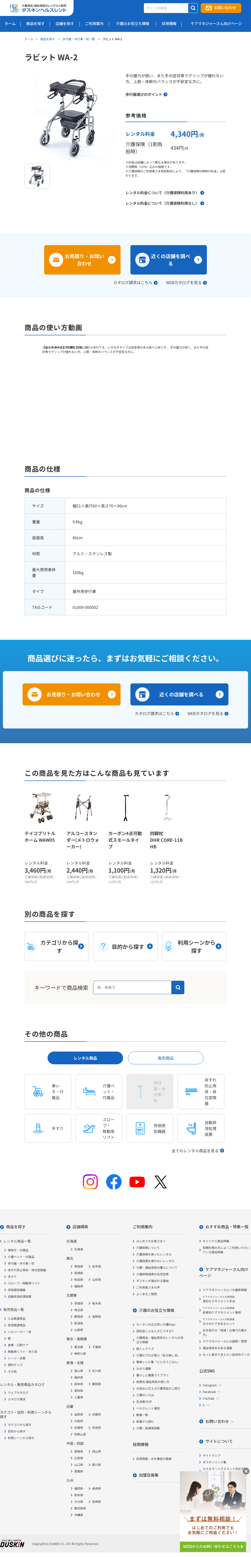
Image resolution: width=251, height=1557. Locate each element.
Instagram (210, 1385)
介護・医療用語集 (148, 1428)
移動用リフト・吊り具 (22, 1352)
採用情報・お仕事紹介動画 (154, 1459)
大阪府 (78, 1421)
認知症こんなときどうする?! (155, 1331)
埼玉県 (78, 1310)
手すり (12, 1277)
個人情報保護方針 (214, 1480)
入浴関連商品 (16, 1318)
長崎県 (96, 1488)
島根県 (78, 1451)
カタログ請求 (16, 1399)
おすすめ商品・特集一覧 (227, 1227)
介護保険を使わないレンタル (155, 1261)
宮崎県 (96, 1502)
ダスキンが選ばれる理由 (152, 1281)
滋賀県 (78, 1414)
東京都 (78, 1347)
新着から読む (145, 1421)
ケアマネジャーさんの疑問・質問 (225, 1341)
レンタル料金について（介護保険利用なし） (162, 203)
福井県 (78, 1377)
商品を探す (48, 39)
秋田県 (78, 1279)
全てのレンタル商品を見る (195, 1151)
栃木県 (96, 1303)
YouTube (208, 1398)
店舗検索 (80, 1227)
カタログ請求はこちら (132, 282)
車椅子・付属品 (18, 1250)
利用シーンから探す (21, 1438)
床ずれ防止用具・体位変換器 (27, 1270)
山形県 (96, 1279)
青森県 (78, 1266)
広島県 (78, 1458)
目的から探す (16, 1431)
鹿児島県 (80, 1508)
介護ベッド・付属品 (21, 1257)
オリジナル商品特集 (216, 1241)
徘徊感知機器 (16, 1290)
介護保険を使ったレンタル (154, 1254)
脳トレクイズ (145, 1349)
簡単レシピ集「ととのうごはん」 (158, 1362)
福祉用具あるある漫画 (217, 1348)
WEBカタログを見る (184, 282)
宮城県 (78, 1273)
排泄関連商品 (16, 1325)
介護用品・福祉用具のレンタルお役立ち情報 (159, 1340)
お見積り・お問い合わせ (84, 259)
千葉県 (96, 1347)
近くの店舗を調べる (170, 259)
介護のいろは (145, 1395)
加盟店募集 (149, 1475)
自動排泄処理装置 (19, 1296)
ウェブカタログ (18, 1392)
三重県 (78, 1397)
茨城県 (78, 1303)
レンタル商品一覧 (17, 1241)
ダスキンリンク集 (214, 1462)
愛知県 (78, 1391)
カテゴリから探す (19, 1425)
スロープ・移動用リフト (24, 1283)
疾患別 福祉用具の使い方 (152, 1382)
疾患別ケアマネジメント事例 (222, 1310)
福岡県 (78, 1488)
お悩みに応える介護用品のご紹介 (158, 1388)
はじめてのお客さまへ (151, 1241)
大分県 (78, 1502)
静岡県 (96, 1384)
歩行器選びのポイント (144, 94)
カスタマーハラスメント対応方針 (225, 1469)
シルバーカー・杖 (19, 1332)
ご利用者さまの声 (148, 1287)
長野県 (96, 1316)
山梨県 (78, 1330)
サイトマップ (211, 1455)
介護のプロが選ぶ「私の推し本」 (158, 1355)
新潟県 (78, 1323)
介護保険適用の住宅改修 (152, 1274)
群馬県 (78, 1316)
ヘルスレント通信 (148, 1408)
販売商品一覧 (13, 1310)
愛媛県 (78, 1471)
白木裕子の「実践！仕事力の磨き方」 (225, 1333)
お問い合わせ (225, 8)
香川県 (96, 1465)
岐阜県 (78, 1384)
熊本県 (78, 1495)
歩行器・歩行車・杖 (21, 1263)
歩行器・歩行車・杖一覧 (79, 39)
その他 (12, 1371)
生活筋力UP (144, 1402)
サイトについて (219, 1441)
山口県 (78, 1465)
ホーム (29, 39)
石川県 (96, 1371)
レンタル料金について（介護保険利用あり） (162, 192)
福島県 (78, 1286)
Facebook (209, 1392)
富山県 (78, 1371)
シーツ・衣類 (16, 1358)
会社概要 (208, 1486)
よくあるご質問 (146, 1294)
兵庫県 (78, 1428)
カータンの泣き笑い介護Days (156, 1324)
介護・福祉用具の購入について (156, 1267)
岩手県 (96, 1266)
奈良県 (96, 1428)
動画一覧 (142, 1415)
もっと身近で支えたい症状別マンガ (226, 1354)
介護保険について (148, 1248)
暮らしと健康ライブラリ (152, 1375)
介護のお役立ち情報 (156, 1310)
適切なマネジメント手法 (219, 1299)
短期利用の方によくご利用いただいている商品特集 (226, 1250)
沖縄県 (78, 1515)
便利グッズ (15, 1365)
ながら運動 (143, 1368)
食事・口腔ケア (18, 1345)
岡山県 (96, 1451)
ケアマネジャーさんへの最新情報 (225, 1290)
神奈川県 (80, 1354)
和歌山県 (80, 1434)
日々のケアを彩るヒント (219, 1322)
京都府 (96, 1414)
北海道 (78, 1249)
